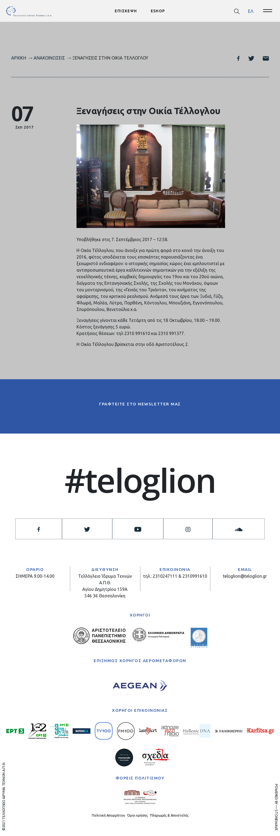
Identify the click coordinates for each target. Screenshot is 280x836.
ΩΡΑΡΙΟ (35, 569)
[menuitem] (250, 11)
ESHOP (158, 11)
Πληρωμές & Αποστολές (169, 815)
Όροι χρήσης (137, 815)
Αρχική (18, 57)
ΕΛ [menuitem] (250, 10)
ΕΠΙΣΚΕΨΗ (126, 11)
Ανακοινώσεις (49, 57)
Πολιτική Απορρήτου (108, 815)
